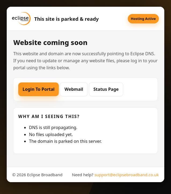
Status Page (106, 89)
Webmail (73, 89)
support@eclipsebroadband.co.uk (126, 174)
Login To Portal (38, 89)
